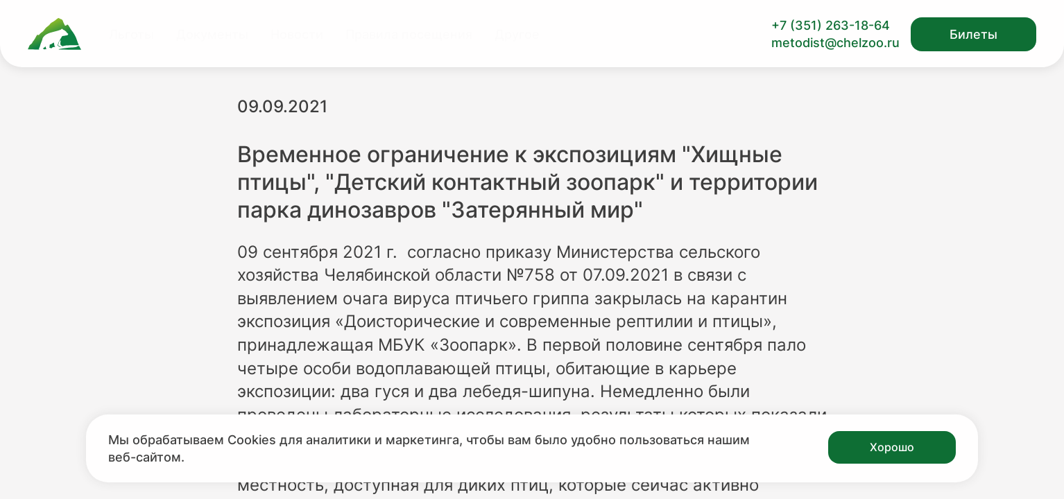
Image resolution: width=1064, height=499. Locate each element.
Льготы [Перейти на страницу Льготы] (131, 34)
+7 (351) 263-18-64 (830, 25)
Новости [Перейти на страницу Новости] (297, 34)
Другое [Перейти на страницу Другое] (517, 34)
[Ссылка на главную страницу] (54, 34)
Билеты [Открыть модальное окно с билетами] (973, 34)
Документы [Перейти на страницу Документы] (212, 34)
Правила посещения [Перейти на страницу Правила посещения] (408, 34)
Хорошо (892, 447)
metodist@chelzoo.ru (835, 42)
